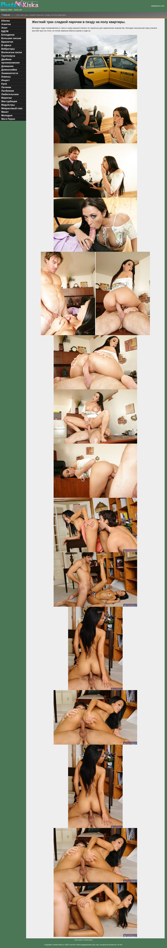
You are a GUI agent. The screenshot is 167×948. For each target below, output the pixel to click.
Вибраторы (8, 49)
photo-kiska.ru (59, 945)
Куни (4, 83)
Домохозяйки (9, 69)
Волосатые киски (11, 52)
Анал (4, 27)
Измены (6, 76)
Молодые (6, 115)
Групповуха (8, 56)
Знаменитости (9, 73)
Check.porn (88, 940)
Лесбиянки (7, 91)
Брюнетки (7, 42)
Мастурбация (9, 101)
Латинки (6, 87)
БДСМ (4, 31)
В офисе (6, 45)
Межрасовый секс (12, 108)
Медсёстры (8, 105)
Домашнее (7, 66)
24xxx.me (18, 10)
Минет (5, 112)
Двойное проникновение (10, 61)
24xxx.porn (78, 940)
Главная (6, 15)
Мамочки (6, 98)
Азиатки (6, 24)
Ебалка (5, 20)
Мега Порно (8, 119)
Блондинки (7, 34)
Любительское (10, 94)
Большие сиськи (11, 38)
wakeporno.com (157, 6)
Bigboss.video (6, 10)
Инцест (5, 80)
